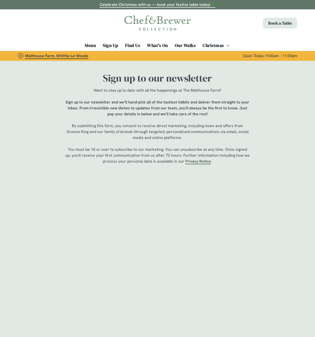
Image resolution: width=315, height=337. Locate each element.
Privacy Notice (198, 161)
